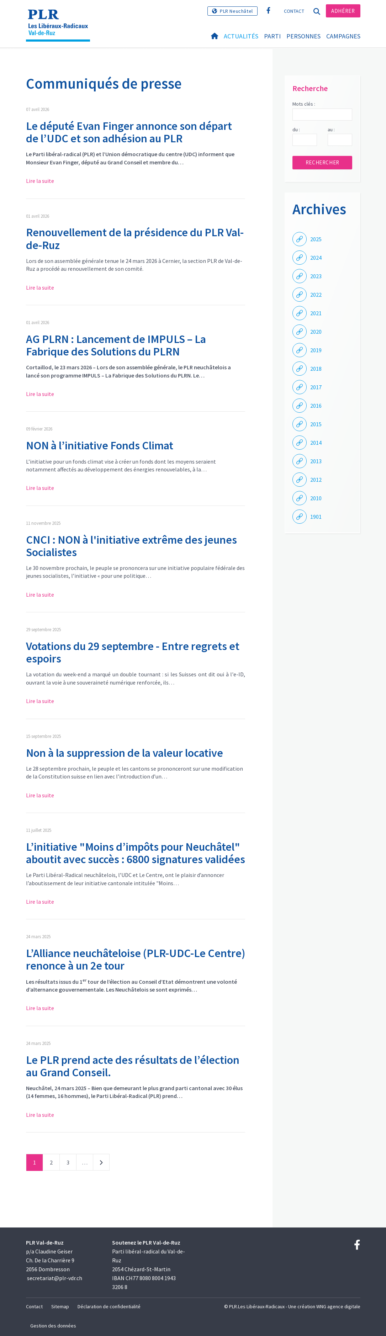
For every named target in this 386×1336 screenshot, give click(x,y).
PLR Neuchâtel (236, 11)
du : (296, 129)
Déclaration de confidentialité (109, 1306)
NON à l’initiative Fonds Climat (99, 445)
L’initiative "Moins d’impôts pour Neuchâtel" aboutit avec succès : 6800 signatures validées (135, 853)
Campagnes (343, 36)
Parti (272, 36)
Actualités (241, 36)
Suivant (101, 1163)
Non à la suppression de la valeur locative (124, 753)
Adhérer (343, 10)
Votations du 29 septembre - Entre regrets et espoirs (132, 652)
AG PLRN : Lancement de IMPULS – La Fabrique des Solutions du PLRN (116, 345)
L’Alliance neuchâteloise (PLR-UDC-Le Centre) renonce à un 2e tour (135, 959)
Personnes (303, 36)
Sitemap (60, 1306)
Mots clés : (303, 104)
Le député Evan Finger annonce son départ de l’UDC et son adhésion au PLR (129, 132)
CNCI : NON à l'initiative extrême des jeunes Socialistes (131, 546)
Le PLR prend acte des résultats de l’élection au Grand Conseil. (132, 1066)
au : (331, 129)
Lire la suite (40, 180)
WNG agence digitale (338, 1306)
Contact (294, 11)
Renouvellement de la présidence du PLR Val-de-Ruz (135, 238)
